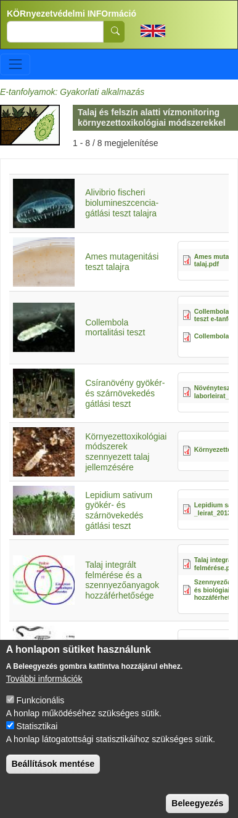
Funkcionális (41, 713)
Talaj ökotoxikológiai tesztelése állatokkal (123, 650)
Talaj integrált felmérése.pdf (215, 563)
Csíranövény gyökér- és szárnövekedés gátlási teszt (125, 393)
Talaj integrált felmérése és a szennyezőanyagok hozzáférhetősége (122, 580)
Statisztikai (37, 739)
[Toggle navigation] (15, 64)
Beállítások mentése (53, 777)
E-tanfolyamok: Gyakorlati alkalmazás (72, 92)
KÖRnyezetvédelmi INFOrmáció (71, 13)
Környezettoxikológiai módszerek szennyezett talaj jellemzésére (125, 451)
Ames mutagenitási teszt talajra (121, 262)
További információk (44, 692)
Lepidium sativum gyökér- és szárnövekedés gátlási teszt (118, 510)
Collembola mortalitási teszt (115, 327)
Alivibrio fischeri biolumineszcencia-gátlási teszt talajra (121, 202)
